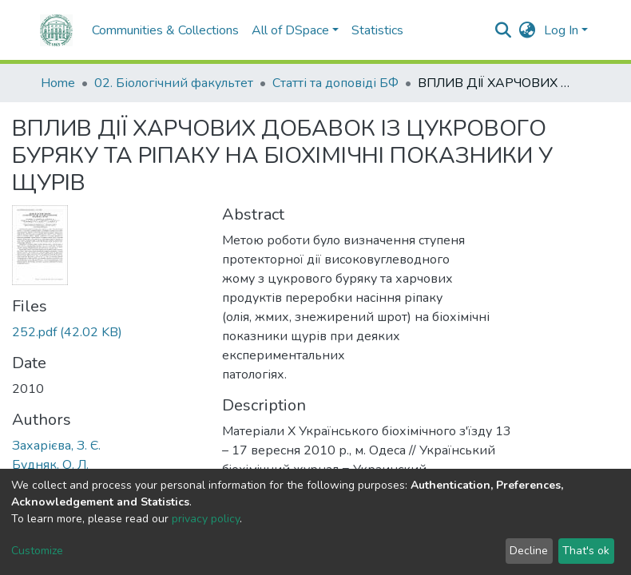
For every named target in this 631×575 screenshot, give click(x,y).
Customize (37, 550)
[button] (527, 30)
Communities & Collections (165, 30)
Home (58, 83)
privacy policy (206, 518)
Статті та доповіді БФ (335, 83)
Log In (561, 30)
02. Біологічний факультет (173, 83)
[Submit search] (503, 30)
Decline (529, 550)
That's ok (585, 550)
